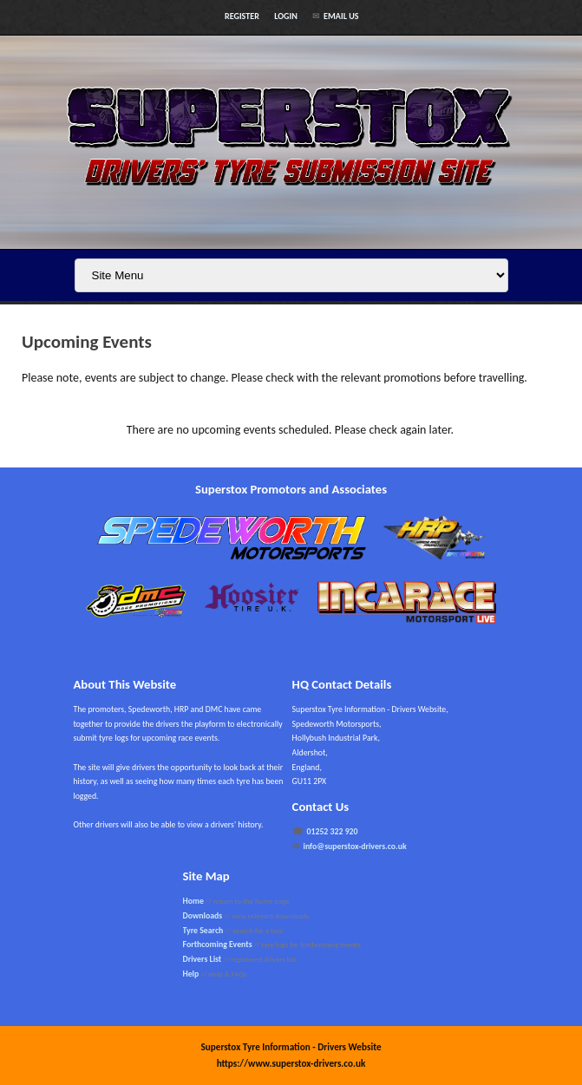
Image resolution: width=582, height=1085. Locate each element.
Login (286, 16)
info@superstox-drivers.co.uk (355, 846)
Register (242, 16)
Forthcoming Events (217, 944)
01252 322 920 (332, 832)
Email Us (341, 16)
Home (193, 901)
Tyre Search (203, 930)
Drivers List (202, 959)
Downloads (203, 916)
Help (191, 974)
